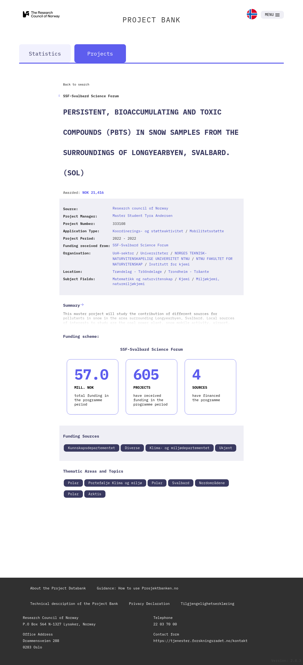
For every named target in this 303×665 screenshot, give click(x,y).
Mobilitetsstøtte (207, 231)
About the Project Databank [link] (58, 588)
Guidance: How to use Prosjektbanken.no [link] (137, 588)
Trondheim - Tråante (188, 271)
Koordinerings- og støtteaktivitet (148, 231)
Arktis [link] (94, 493)
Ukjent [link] (225, 447)
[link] (252, 14)
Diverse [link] (132, 447)
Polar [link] (73, 482)
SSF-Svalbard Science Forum (140, 245)
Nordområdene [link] (212, 482)
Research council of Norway (140, 208)
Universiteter (154, 253)
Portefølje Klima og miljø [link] (115, 482)
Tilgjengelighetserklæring (207, 603)
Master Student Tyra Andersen (142, 215)
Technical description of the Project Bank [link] (74, 603)
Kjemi (184, 279)
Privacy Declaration (149, 603)
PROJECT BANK (151, 19)
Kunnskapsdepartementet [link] (91, 447)
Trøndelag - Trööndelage (137, 271)
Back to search (76, 84)
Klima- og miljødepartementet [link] (180, 447)
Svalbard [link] (180, 482)
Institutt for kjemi (169, 264)
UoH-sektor (123, 253)
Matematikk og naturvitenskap (142, 279)
